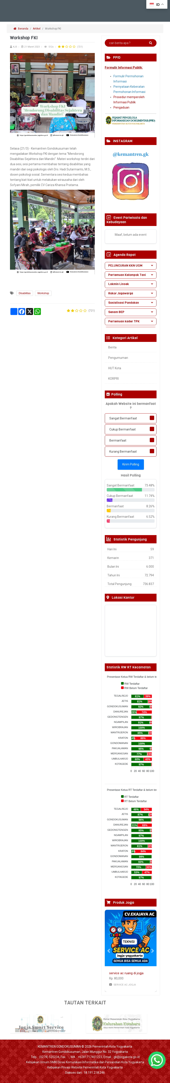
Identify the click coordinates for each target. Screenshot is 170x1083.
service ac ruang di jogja (126, 973)
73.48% (150, 485)
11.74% (150, 496)
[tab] (131, 266)
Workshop (43, 293)
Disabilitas (25, 293)
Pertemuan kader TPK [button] (130, 321)
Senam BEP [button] (130, 312)
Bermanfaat (117, 440)
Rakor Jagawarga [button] (130, 293)
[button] (109, 951)
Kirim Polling (130, 464)
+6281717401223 (90, 1057)
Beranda (20, 28)
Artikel (36, 28)
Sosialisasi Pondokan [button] (130, 303)
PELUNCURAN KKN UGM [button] (130, 266)
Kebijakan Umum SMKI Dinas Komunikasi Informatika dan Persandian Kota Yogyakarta (85, 1062)
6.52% (150, 516)
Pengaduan (121, 107)
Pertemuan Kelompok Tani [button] (130, 275)
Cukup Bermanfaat (122, 429)
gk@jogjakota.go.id (127, 1057)
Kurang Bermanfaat (123, 451)
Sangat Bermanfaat (123, 418)
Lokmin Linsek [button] (130, 284)
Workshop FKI (53, 28)
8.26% (150, 506)
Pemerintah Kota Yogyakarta (112, 1046)
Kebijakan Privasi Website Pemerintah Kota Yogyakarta (85, 1067)
